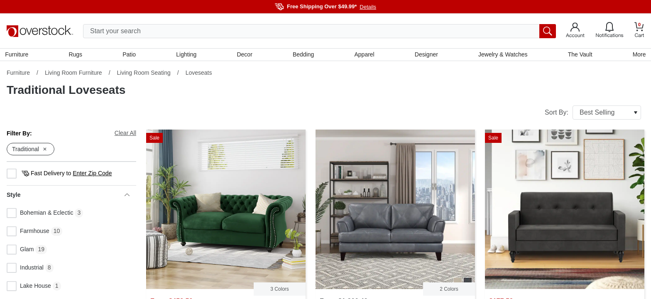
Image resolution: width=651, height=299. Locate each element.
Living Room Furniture (73, 74)
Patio (130, 55)
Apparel (364, 55)
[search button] (547, 31)
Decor (244, 55)
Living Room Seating (144, 74)
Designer (425, 55)
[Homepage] (40, 31)
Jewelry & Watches (502, 55)
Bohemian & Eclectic (40, 215)
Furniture (18, 55)
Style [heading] (68, 196)
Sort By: (593, 114)
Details (368, 7)
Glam (20, 251)
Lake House (29, 288)
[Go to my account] (575, 31)
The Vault (579, 55)
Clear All (125, 134)
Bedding (303, 55)
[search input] (319, 31)
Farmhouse (28, 233)
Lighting (187, 55)
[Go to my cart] (639, 31)
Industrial (25, 269)
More (637, 55)
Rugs (76, 55)
